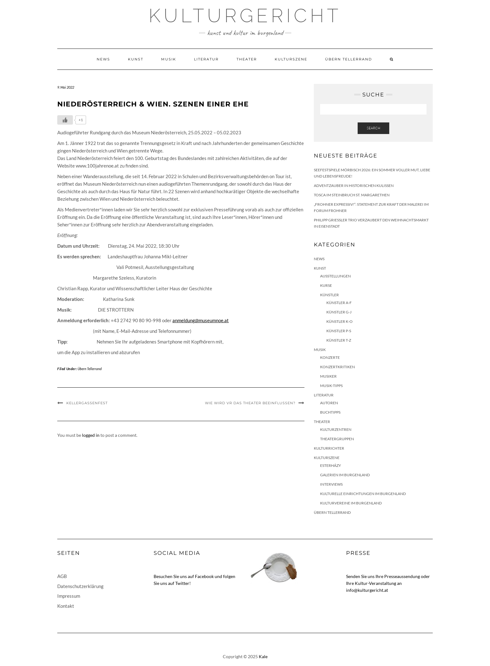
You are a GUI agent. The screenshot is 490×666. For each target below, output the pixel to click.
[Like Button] (65, 120)
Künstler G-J (338, 312)
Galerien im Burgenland (345, 474)
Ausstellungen (335, 276)
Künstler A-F (339, 302)
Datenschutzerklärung (80, 586)
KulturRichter (329, 448)
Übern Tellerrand (348, 59)
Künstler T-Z (338, 340)
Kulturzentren (335, 429)
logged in (91, 435)
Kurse (326, 285)
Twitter (182, 583)
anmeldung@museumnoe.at (200, 320)
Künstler (329, 294)
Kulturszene (291, 59)
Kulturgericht (245, 16)
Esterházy (330, 465)
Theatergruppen (337, 438)
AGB (62, 576)
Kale (263, 656)
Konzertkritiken (337, 366)
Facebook (204, 576)
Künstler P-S (338, 330)
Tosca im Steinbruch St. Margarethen (352, 195)
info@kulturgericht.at (367, 590)
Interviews (331, 484)
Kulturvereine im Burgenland (351, 503)
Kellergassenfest (87, 403)
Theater (247, 59)
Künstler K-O (339, 321)
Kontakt (65, 606)
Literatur (206, 59)
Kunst (135, 59)
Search (373, 128)
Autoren (329, 402)
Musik (168, 59)
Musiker (328, 376)
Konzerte (330, 357)
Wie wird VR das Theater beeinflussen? (250, 403)
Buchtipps (330, 412)
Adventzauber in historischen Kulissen (354, 185)
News (103, 59)
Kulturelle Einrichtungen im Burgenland (363, 493)
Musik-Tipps (331, 385)
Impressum (68, 596)
